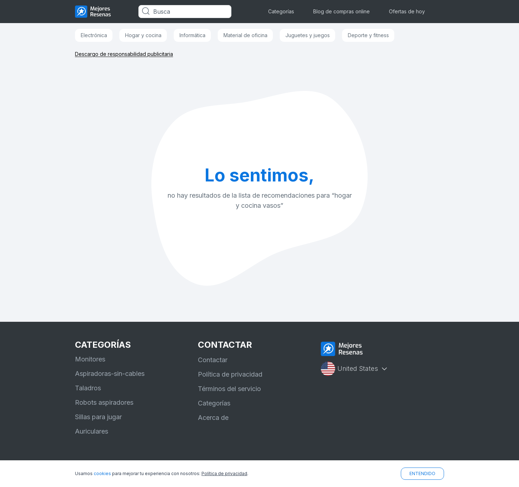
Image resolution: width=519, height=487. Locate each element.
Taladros (88, 388)
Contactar (212, 360)
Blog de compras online (341, 11)
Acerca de (213, 417)
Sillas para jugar (98, 417)
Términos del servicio (229, 388)
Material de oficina (245, 35)
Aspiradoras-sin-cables (110, 373)
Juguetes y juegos (307, 35)
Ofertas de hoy (407, 11)
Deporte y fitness (368, 35)
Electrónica (94, 35)
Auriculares (91, 431)
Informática (192, 35)
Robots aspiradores (104, 402)
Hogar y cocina (143, 35)
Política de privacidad (230, 374)
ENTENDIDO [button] (422, 473)
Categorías (281, 11)
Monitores (90, 359)
